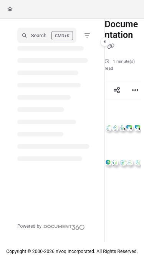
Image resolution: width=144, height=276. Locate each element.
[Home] (10, 9)
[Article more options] (135, 90)
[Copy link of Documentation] (111, 46)
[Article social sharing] (117, 90)
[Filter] (87, 35)
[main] (123, 130)
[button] (46, 35)
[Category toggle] (104, 41)
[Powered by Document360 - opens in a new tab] (51, 226)
